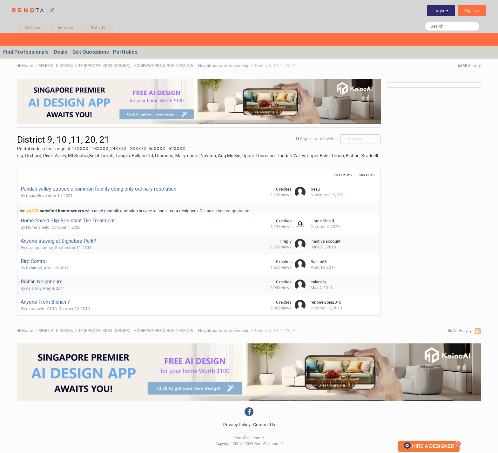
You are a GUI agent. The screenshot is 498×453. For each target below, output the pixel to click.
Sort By (367, 175)
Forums (65, 27)
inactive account (325, 241)
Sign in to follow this (319, 138)
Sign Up (471, 10)
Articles (32, 27)
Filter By (343, 175)
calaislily (33, 288)
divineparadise (39, 247)
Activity (98, 27)
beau (30, 195)
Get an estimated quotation (224, 210)
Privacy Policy (237, 424)
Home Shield (38, 227)
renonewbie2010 (41, 308)
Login (441, 10)
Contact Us (264, 424)
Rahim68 (34, 268)
